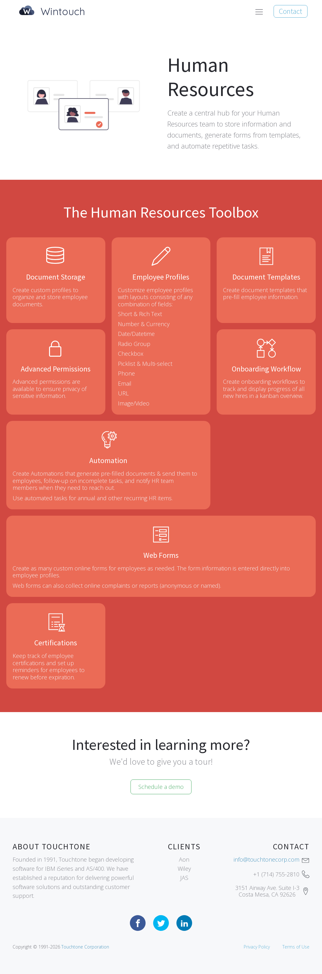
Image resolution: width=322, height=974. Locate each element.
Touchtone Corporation (85, 947)
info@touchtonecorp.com (266, 859)
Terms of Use (295, 947)
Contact (290, 11)
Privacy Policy (257, 947)
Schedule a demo (161, 786)
